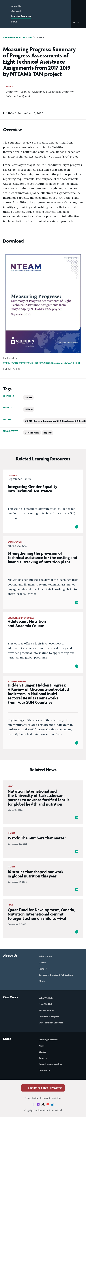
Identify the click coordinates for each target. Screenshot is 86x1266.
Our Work (16, 11)
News (14, 21)
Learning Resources (21, 15)
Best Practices (32, 432)
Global (28, 397)
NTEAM (29, 409)
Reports (47, 432)
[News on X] (43, 1104)
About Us (16, 6)
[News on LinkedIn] (53, 1104)
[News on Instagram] (38, 1104)
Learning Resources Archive (17, 37)
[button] (78, 22)
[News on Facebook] (33, 1104)
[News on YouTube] (48, 1104)
